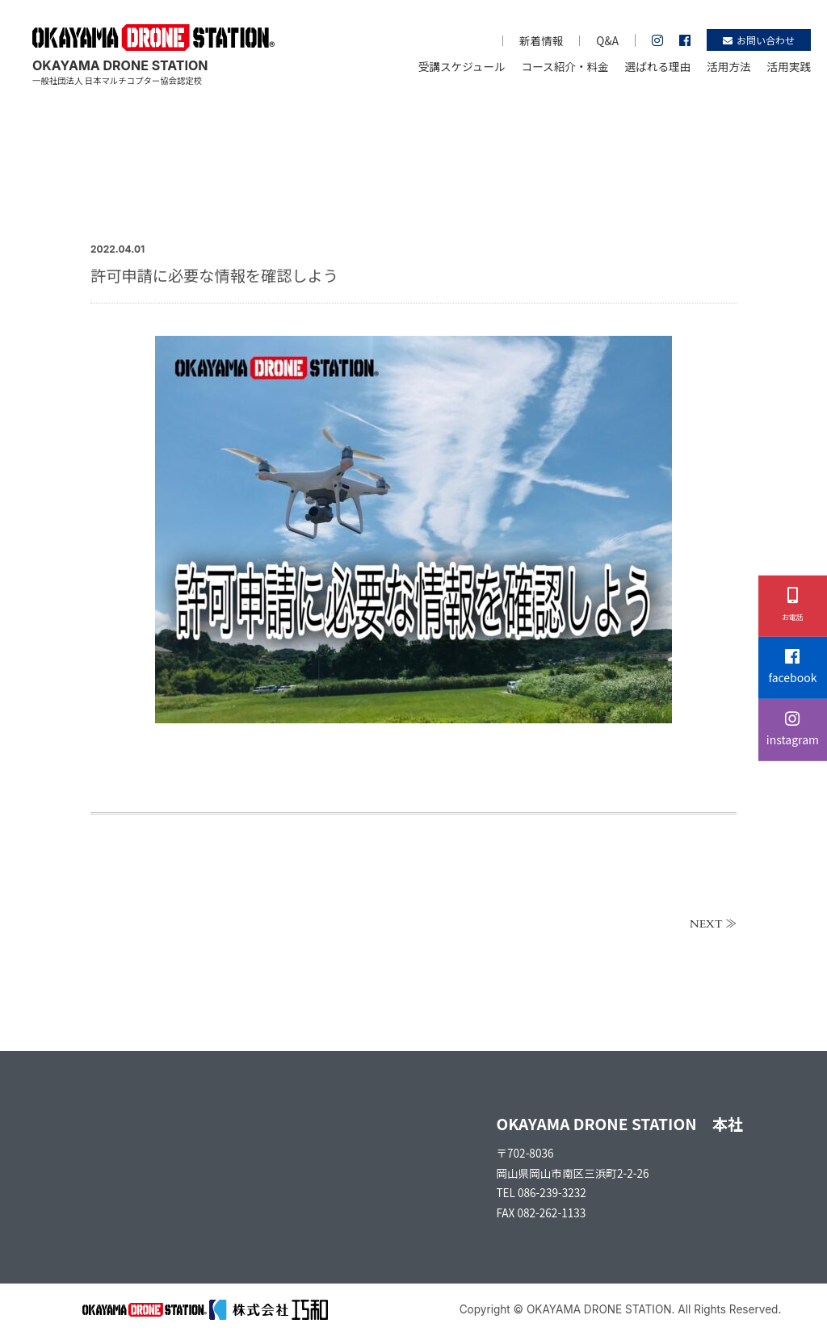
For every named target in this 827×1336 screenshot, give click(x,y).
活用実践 (789, 66)
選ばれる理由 (658, 66)
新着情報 (541, 40)
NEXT (706, 924)
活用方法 (728, 66)
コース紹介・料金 (565, 66)
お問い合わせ (759, 40)
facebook (792, 667)
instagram (792, 729)
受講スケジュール (462, 66)
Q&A (607, 40)
